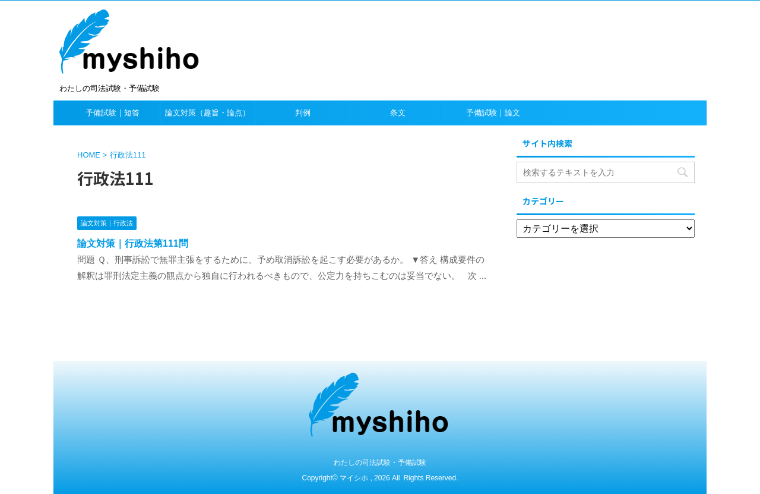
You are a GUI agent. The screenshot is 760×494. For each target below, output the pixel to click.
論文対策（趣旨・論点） (207, 112)
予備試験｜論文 (493, 112)
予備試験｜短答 (113, 112)
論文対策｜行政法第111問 (132, 243)
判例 (303, 112)
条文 (398, 112)
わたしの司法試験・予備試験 (380, 462)
